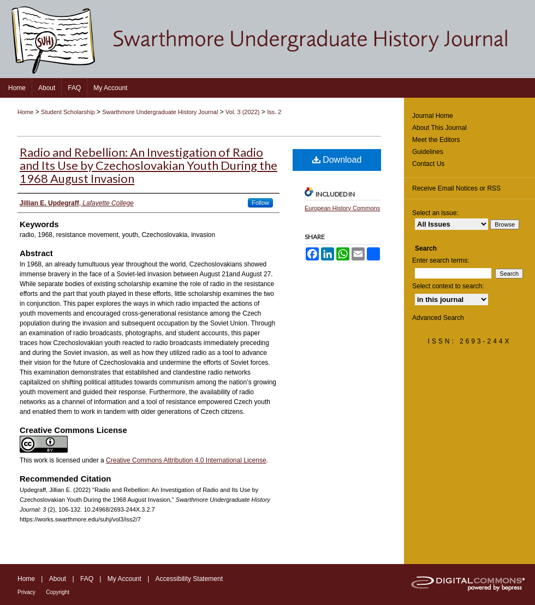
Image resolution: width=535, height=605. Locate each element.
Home (25, 112)
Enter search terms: (440, 260)
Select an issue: (435, 213)
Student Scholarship (67, 112)
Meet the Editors (436, 140)
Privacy (26, 592)
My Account (124, 579)
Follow (260, 202)
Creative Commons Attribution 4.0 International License (186, 460)
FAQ (86, 579)
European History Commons (342, 208)
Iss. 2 (274, 112)
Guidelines (427, 152)
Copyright (57, 592)
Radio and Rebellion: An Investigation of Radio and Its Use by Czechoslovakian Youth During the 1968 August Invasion (148, 165)
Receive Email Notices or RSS (456, 188)
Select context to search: (448, 286)
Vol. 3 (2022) (242, 112)
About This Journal (439, 128)
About (57, 579)
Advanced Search (438, 318)
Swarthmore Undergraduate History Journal (160, 112)
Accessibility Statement (189, 579)
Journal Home (432, 116)
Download (337, 159)
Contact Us (428, 164)
